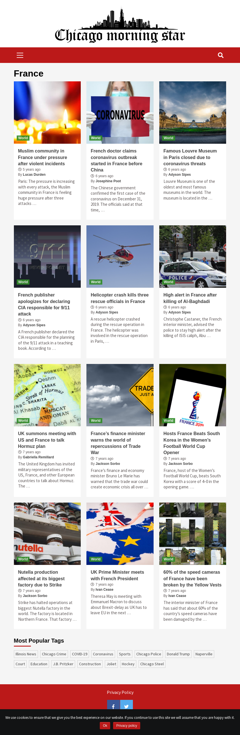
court (20, 663)
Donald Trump (178, 653)
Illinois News (26, 653)
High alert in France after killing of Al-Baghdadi (190, 298)
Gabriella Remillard (38, 457)
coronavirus (103, 653)
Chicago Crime (54, 653)
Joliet (111, 663)
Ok (105, 726)
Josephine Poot (108, 181)
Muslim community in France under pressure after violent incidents (42, 157)
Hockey (128, 663)
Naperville (204, 653)
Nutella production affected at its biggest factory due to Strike (41, 578)
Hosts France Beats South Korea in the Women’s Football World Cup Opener (191, 443)
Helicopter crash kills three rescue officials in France (120, 298)
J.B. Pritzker (63, 663)
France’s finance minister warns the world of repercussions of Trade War (118, 443)
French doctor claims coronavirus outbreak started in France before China (116, 160)
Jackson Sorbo (108, 464)
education (39, 663)
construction (90, 663)
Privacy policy (126, 726)
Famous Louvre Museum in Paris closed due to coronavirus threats (190, 157)
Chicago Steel (152, 663)
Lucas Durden (34, 175)
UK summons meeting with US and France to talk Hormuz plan (47, 440)
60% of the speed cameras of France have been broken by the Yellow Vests (192, 578)
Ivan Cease (105, 590)
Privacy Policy (120, 692)
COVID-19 (79, 653)
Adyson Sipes (179, 175)
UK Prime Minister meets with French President (117, 575)
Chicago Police (148, 653)
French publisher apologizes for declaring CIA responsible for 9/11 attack (44, 304)
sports (125, 653)
